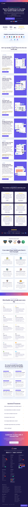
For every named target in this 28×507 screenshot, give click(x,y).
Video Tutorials (4, 473)
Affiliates (4, 476)
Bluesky (11, 465)
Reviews (3, 477)
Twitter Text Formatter (17, 490)
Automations (4, 458)
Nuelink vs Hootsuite (17, 495)
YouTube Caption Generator (18, 491)
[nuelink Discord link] (21, 452)
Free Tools (4, 484)
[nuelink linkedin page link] (7, 452)
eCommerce (3, 498)
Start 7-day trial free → (10, 18)
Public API (4, 466)
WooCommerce (21, 458)
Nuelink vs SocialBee (17, 498)
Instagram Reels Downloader (5, 487)
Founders (3, 501)
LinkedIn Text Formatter (17, 488)
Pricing (3, 456)
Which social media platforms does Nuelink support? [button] (12, 406)
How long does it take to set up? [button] (9, 417)
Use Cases (4, 494)
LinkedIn (11, 459)
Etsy (19, 461)
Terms (12, 504)
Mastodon (11, 466)
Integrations (3, 464)
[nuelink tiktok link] (12, 452)
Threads (11, 464)
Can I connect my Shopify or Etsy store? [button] (10, 413)
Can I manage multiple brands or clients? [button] (11, 420)
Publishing (3, 457)
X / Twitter (11, 460)
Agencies (3, 497)
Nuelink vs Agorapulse (17, 500)
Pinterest (11, 462)
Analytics (3, 463)
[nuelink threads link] (16, 452)
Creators (3, 495)
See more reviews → (14, 227)
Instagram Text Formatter (18, 487)
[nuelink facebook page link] (6, 452)
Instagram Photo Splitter (5, 488)
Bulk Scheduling (4, 459)
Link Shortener (4, 461)
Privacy (9, 504)
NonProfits (3, 499)
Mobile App (3, 465)
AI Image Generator (4, 486)
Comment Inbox (4, 460)
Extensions (12, 478)
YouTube (11, 461)
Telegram (11, 467)
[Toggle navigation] (26, 3)
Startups (3, 500)
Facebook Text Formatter (18, 486)
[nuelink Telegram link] (20, 452)
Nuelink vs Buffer (17, 496)
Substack (20, 460)
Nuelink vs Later (16, 497)
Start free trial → (24, 505)
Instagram (11, 457)
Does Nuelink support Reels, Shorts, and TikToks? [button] (12, 424)
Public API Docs (4, 480)
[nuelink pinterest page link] (15, 452)
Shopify (20, 456)
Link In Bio (3, 462)
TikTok (11, 458)
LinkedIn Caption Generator (18, 492)
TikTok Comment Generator (5, 490)
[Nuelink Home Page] (3, 3)
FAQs (2, 479)
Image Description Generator (5, 491)
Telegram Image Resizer (5, 492)
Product (4, 455)
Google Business (12, 463)
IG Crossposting (21, 459)
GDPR (13, 504)
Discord (12, 476)
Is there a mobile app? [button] (8, 428)
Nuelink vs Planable (17, 499)
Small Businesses (4, 496)
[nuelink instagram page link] (10, 452)
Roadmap (3, 475)
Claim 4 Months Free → (14, 442)
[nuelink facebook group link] (11, 452)
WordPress (20, 457)
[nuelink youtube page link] (14, 452)
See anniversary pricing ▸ (19, 18)
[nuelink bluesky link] (17, 452)
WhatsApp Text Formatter (18, 489)
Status (3, 478)
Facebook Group (12, 475)
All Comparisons (17, 501)
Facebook (11, 456)
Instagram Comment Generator (6, 489)
